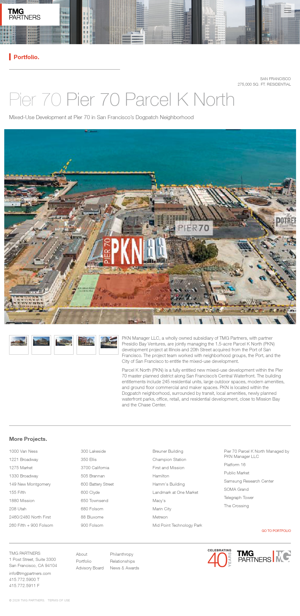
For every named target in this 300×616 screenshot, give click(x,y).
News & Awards (124, 567)
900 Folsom (92, 525)
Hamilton (161, 475)
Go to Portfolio (276, 531)
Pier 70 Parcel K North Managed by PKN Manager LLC (256, 453)
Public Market (236, 472)
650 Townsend (94, 500)
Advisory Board (90, 567)
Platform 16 (235, 464)
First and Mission (168, 467)
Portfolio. (26, 56)
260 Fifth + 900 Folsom (31, 525)
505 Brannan (93, 475)
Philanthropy (121, 554)
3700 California (95, 467)
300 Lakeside (93, 451)
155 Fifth (17, 492)
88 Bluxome (92, 516)
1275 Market (21, 467)
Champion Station (169, 459)
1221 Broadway (23, 459)
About (81, 554)
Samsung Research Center (249, 480)
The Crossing (236, 505)
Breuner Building (168, 451)
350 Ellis (89, 459)
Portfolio (83, 561)
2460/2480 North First (30, 516)
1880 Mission (22, 500)
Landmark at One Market (175, 492)
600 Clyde (90, 492)
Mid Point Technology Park (177, 525)
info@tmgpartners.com (30, 573)
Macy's (159, 500)
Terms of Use (59, 600)
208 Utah (17, 508)
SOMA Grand (236, 489)
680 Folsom (92, 508)
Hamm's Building (169, 484)
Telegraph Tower (238, 497)
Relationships (122, 561)
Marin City (162, 508)
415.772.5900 (22, 579)
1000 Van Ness (23, 451)
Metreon (160, 516)
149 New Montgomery (29, 484)
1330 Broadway (23, 475)
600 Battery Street (97, 484)
